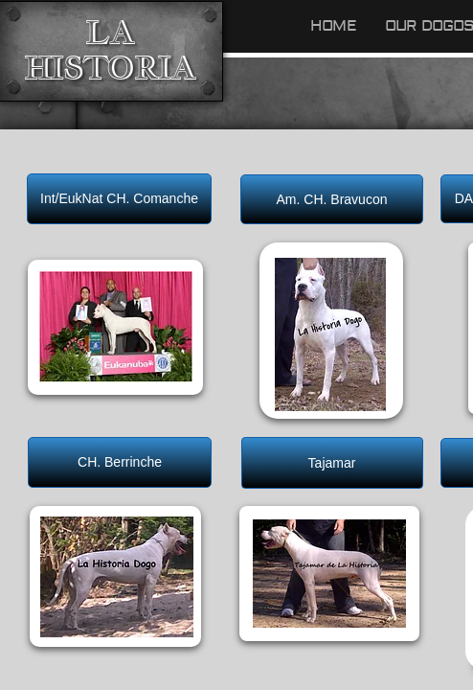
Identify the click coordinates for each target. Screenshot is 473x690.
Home (333, 25)
